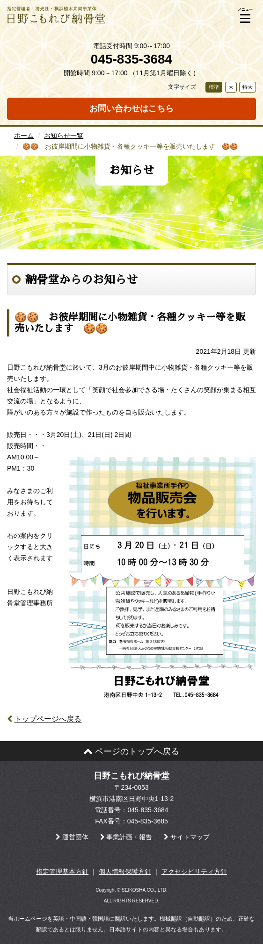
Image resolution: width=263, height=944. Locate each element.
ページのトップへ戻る (131, 751)
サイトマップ (190, 837)
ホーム (24, 135)
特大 (247, 87)
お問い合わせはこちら (131, 108)
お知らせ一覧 (63, 135)
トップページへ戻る (47, 719)
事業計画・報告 (129, 837)
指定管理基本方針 (62, 871)
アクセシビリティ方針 (194, 871)
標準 (214, 87)
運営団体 (75, 837)
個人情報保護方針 (125, 871)
